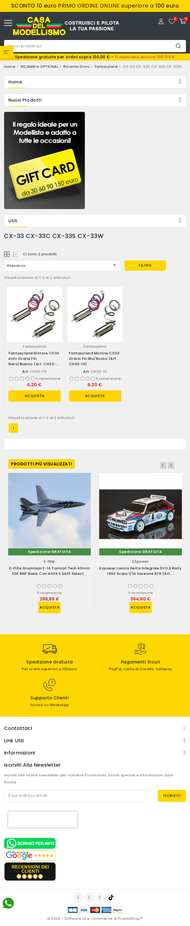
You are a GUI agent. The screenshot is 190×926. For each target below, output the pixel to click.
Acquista (34, 395)
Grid (7, 254)
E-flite (49, 561)
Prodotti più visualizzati (41, 464)
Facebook (78, 897)
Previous (163, 465)
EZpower (140, 561)
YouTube (89, 897)
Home (15, 82)
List (15, 254)
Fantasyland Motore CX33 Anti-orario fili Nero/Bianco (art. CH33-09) (33, 361)
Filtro (145, 265)
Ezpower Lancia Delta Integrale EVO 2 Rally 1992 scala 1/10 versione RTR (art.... (140, 571)
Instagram (100, 897)
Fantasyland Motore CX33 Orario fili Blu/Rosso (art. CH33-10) (94, 359)
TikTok (111, 897)
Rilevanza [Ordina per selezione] (62, 265)
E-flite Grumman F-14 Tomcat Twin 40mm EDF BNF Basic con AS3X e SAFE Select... (49, 571)
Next (171, 465)
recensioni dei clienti (30, 869)
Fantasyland (34, 346)
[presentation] (43, 819)
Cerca (178, 46)
